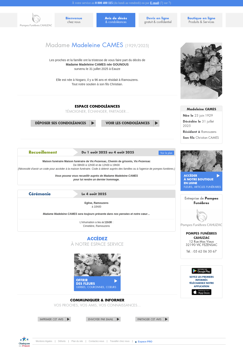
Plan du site (77, 341)
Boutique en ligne (201, 20)
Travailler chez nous (119, 341)
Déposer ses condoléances (60, 123)
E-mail (154, 3)
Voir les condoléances (128, 123)
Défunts (62, 341)
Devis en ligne (158, 20)
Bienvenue (74, 20)
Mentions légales (44, 341)
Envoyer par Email (100, 319)
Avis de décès (115, 20)
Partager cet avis (149, 319)
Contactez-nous (96, 341)
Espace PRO (145, 341)
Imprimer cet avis (51, 319)
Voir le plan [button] (166, 153)
